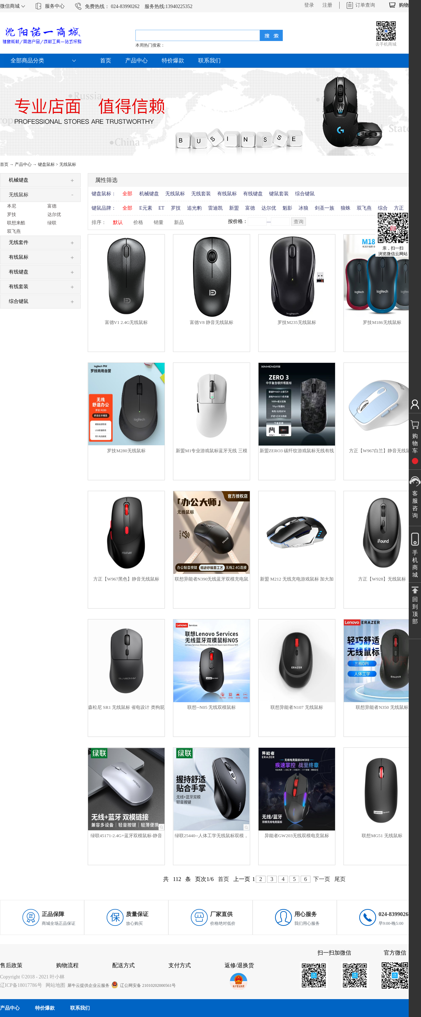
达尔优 (268, 208)
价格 (138, 222)
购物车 (406, 5)
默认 (118, 222)
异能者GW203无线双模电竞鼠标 (297, 835)
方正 (399, 208)
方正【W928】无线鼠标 (382, 579)
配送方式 (123, 965)
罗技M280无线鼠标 (126, 450)
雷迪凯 (215, 208)
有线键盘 (253, 193)
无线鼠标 (67, 164)
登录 (309, 5)
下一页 (321, 879)
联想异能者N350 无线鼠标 (382, 707)
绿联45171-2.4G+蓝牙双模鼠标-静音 (126, 835)
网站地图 (54, 985)
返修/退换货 (239, 965)
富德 (250, 208)
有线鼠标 (227, 193)
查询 (298, 221)
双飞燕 (364, 208)
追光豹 (194, 208)
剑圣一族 (324, 208)
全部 (127, 193)
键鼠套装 (279, 193)
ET (162, 208)
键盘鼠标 (46, 164)
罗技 (176, 208)
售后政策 (11, 965)
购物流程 (67, 965)
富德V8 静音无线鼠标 (211, 322)
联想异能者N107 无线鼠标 (296, 707)
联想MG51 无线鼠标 (382, 835)
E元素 (145, 208)
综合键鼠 (305, 193)
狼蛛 (345, 208)
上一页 (241, 879)
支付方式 (179, 965)
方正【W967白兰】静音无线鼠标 (382, 450)
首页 (105, 60)
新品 (179, 222)
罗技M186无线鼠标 (382, 322)
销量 (158, 222)
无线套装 (201, 193)
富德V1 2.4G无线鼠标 (126, 322)
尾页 (340, 879)
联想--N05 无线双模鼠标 (211, 707)
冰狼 (303, 208)
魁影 (287, 208)
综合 (383, 208)
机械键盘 (149, 193)
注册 (327, 5)
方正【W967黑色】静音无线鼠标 (126, 579)
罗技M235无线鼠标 (297, 322)
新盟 (234, 208)
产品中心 (23, 164)
